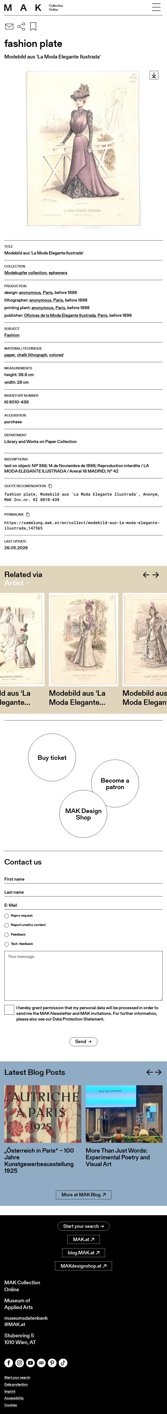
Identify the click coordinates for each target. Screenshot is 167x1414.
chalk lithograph (32, 355)
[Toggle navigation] (156, 7)
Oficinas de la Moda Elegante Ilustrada (60, 315)
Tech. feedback (22, 944)
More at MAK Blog (84, 1204)
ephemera (58, 272)
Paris (48, 292)
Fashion (12, 335)
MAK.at (83, 1239)
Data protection (16, 1384)
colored (56, 355)
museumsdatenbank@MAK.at (27, 1322)
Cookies (10, 1404)
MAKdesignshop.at (83, 1266)
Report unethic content (28, 925)
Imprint (9, 1391)
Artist (13, 583)
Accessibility (14, 1398)
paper (9, 355)
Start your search (83, 1226)
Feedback (18, 934)
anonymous (30, 292)
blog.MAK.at (83, 1253)
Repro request (21, 915)
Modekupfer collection (25, 272)
